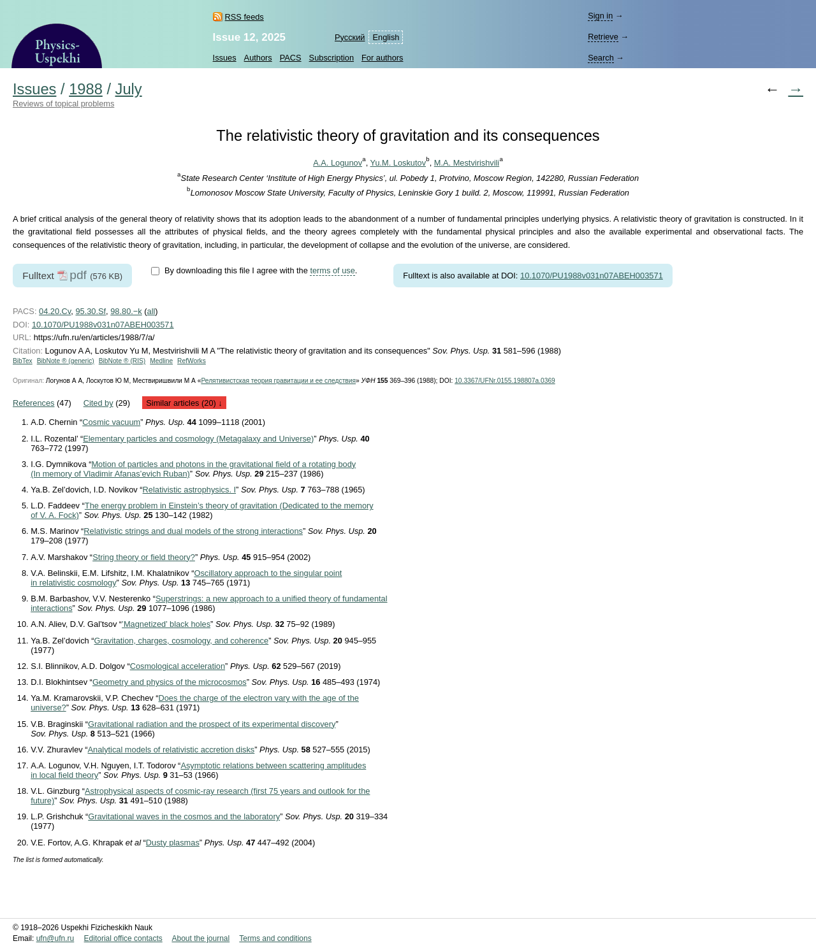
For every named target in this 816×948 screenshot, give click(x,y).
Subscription (331, 57)
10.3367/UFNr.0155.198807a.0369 (505, 380)
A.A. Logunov (337, 163)
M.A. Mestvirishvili (466, 163)
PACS (291, 57)
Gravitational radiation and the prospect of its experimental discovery (211, 724)
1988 (86, 89)
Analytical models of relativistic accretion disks (171, 749)
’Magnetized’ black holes (166, 624)
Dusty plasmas (173, 842)
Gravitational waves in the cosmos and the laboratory (184, 816)
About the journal (200, 938)
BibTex (23, 360)
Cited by (98, 403)
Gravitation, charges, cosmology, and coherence (181, 640)
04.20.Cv (55, 311)
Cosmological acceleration (177, 666)
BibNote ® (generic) (65, 360)
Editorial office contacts (123, 938)
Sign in (600, 15)
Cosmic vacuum (111, 422)
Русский (350, 37)
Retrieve (603, 36)
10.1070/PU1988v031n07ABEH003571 (591, 275)
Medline (161, 360)
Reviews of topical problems (63, 103)
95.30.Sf (90, 311)
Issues (225, 57)
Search (601, 57)
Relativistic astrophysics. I (190, 489)
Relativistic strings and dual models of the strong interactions (193, 531)
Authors (258, 57)
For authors (382, 57)
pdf (78, 275)
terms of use (332, 270)
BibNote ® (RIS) (122, 360)
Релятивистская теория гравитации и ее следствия (278, 380)
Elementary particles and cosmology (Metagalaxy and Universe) (198, 438)
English (385, 37)
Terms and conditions (275, 938)
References (33, 403)
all (151, 311)
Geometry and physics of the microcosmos (169, 682)
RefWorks (191, 360)
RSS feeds (244, 17)
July (128, 89)
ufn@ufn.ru (55, 938)
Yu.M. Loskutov (398, 163)
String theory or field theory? (143, 557)
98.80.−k (126, 311)
